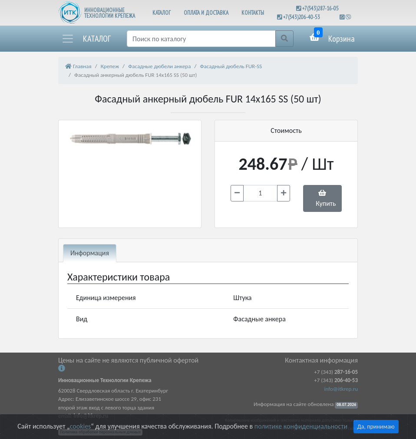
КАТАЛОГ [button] (161, 13)
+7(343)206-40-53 (301, 17)
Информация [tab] (89, 253)
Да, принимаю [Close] (376, 426)
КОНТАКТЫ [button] (252, 13)
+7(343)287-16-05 (320, 8)
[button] (86, 38)
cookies (80, 426)
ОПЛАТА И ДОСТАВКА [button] (206, 13)
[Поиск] (201, 38)
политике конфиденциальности (300, 426)
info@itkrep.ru (341, 389)
